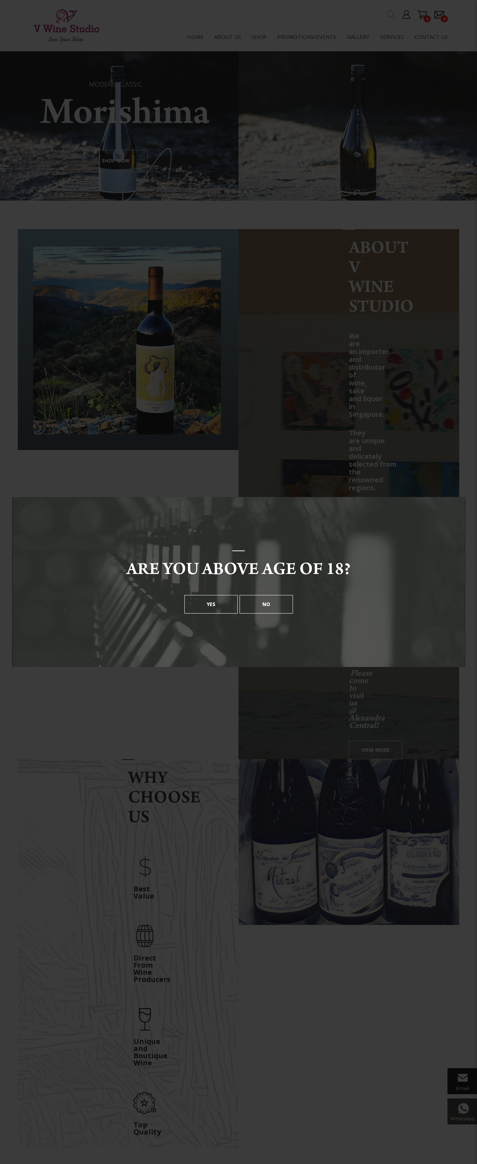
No (266, 604)
